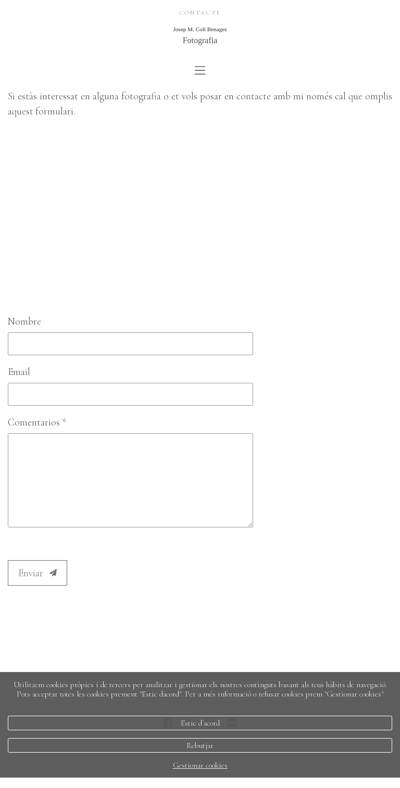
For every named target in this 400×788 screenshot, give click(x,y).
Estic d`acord (200, 723)
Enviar (37, 573)
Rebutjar (200, 745)
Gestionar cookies (200, 765)
